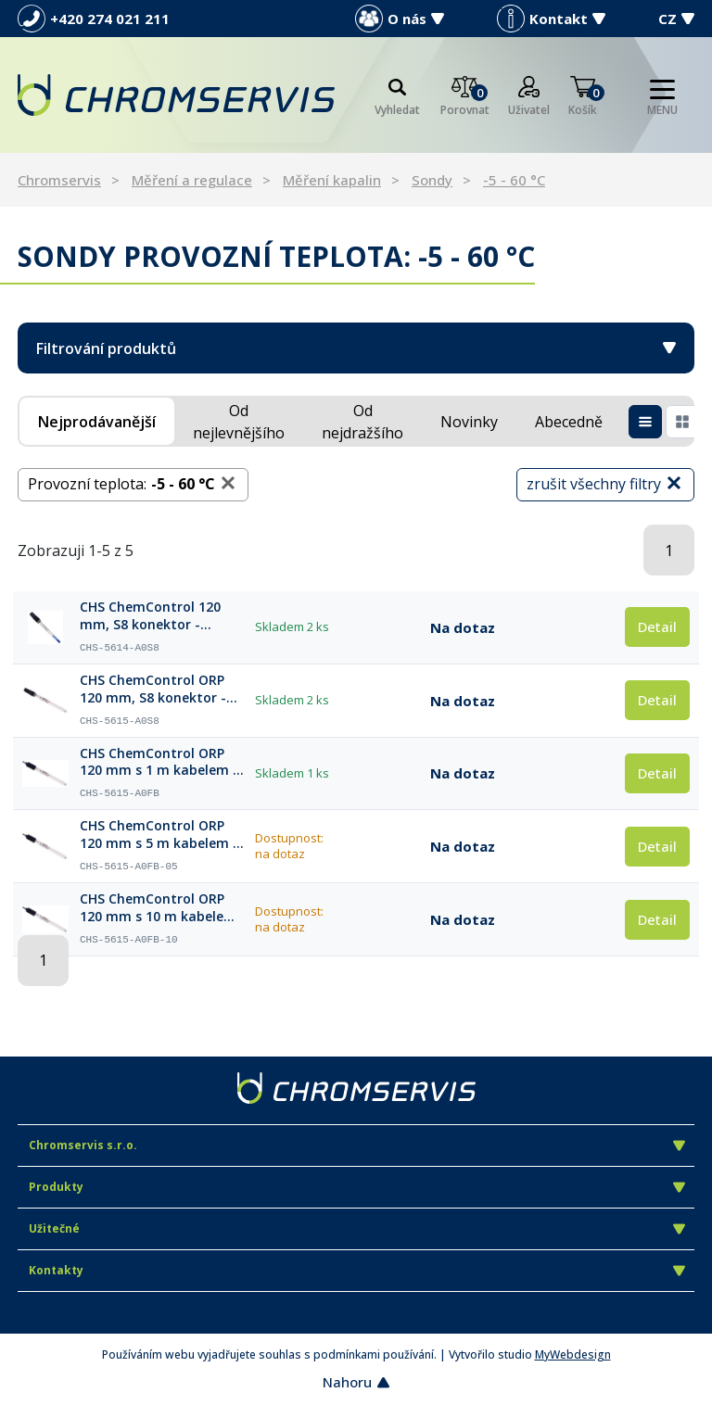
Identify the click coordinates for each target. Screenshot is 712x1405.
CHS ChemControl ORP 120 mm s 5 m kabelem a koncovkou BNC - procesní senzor (160, 835)
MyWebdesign (573, 1354)
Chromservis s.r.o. (357, 1145)
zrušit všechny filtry (605, 483)
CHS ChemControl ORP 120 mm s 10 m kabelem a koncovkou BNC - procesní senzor (158, 908)
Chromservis (59, 180)
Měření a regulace (192, 180)
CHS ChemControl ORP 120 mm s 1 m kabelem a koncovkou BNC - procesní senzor (160, 762)
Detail (657, 626)
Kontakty (357, 1270)
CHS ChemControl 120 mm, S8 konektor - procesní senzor (150, 616)
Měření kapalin (332, 180)
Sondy (432, 180)
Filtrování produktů (356, 348)
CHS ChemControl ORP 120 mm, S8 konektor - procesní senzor (153, 689)
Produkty (357, 1187)
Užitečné (357, 1228)
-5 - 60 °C (514, 180)
